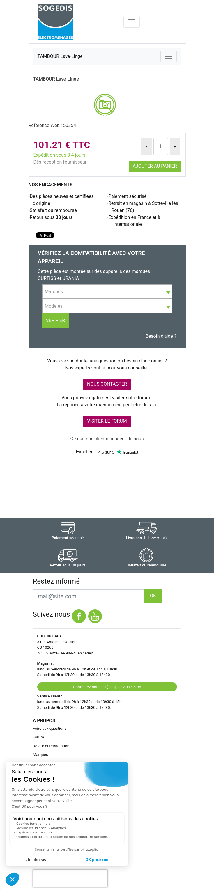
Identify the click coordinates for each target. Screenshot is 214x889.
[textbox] (107, 292)
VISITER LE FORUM (107, 421)
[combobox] (107, 291)
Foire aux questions (50, 728)
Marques (40, 754)
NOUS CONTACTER (107, 384)
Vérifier (55, 320)
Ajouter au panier (155, 166)
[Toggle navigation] (131, 22)
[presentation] (70, 878)
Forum (38, 737)
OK (153, 595)
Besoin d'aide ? (161, 336)
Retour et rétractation (51, 746)
